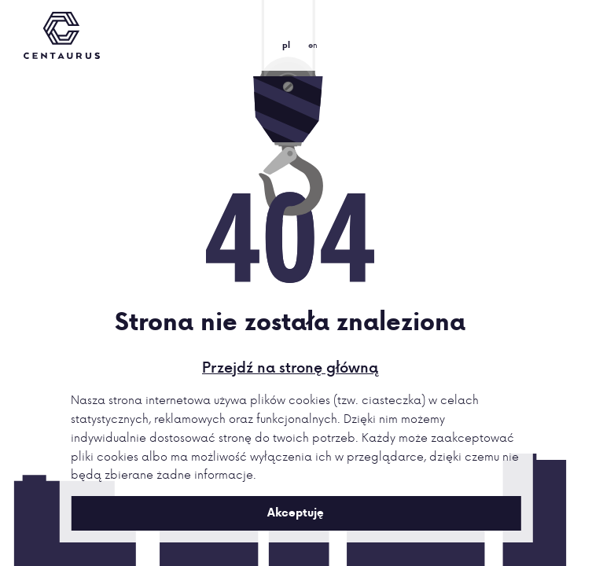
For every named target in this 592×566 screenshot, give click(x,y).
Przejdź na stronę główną (290, 366)
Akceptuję (295, 512)
